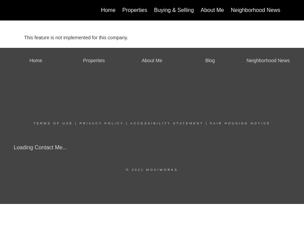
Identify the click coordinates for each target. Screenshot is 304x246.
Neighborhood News (255, 10)
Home (108, 10)
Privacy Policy (101, 123)
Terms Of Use (53, 123)
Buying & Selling (174, 10)
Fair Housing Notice (240, 123)
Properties (134, 10)
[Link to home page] (27, 10)
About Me (212, 10)
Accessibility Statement (166, 123)
